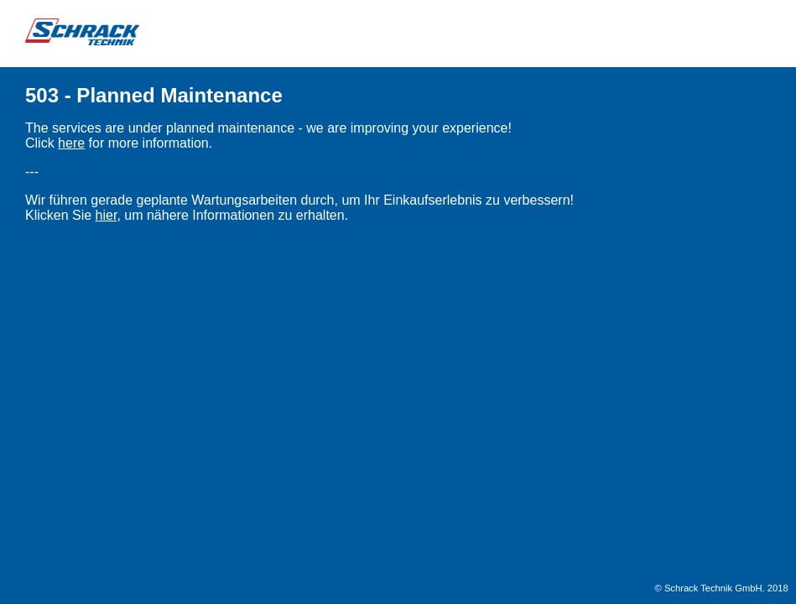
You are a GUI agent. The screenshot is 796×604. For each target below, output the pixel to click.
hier (106, 215)
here (71, 143)
